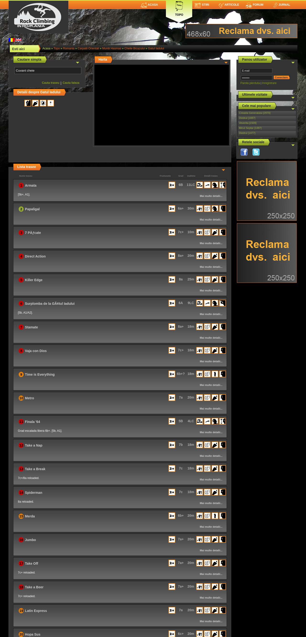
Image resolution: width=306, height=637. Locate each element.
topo (57, 48)
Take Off (31, 563)
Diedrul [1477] (247, 133)
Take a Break (35, 469)
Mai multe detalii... (211, 196)
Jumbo (30, 540)
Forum (254, 4)
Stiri (202, 4)
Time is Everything (40, 374)
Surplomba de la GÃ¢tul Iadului (50, 303)
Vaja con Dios (36, 351)
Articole (229, 4)
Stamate (31, 327)
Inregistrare (269, 83)
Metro (29, 398)
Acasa (149, 4)
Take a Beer (34, 587)
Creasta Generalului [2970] (254, 112)
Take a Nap (33, 445)
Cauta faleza (71, 82)
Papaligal (32, 209)
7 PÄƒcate (33, 233)
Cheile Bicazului (134, 48)
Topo (179, 7)
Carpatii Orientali (88, 48)
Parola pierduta (250, 83)
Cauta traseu (50, 82)
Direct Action (35, 256)
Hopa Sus (32, 634)
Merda (30, 516)
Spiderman (33, 493)
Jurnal (281, 4)
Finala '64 (32, 422)
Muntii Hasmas (111, 48)
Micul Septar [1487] (250, 127)
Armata (30, 185)
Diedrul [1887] (247, 117)
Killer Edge (33, 280)
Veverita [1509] (248, 122)
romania (68, 48)
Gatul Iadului (156, 48)
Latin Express (36, 611)
